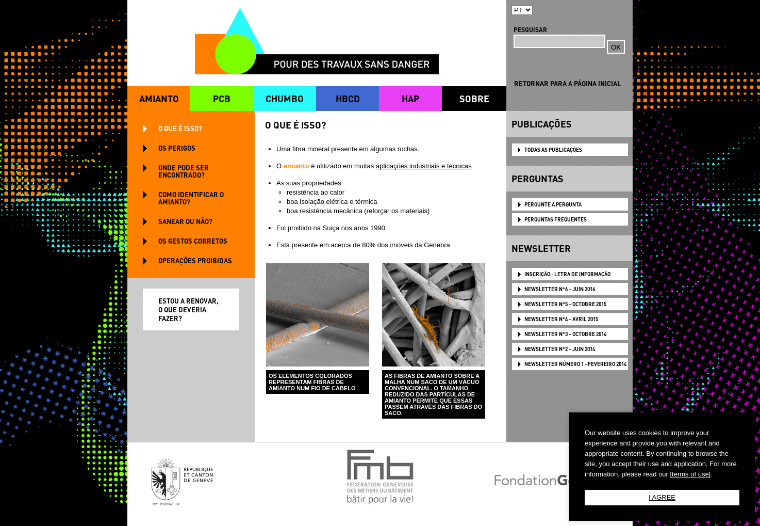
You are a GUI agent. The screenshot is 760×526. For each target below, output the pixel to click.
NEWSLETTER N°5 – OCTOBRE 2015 (565, 304)
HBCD (348, 98)
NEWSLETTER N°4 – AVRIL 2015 (561, 319)
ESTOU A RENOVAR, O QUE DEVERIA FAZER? (188, 309)
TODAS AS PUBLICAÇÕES (553, 150)
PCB (221, 98)
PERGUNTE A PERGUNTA (553, 204)
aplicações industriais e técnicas (424, 166)
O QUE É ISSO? (180, 128)
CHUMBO (285, 98)
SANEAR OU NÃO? (185, 221)
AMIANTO (159, 98)
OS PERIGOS (176, 148)
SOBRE (474, 98)
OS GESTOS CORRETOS (192, 240)
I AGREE (662, 497)
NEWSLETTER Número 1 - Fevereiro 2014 (575, 364)
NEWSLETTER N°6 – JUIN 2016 (559, 289)
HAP (410, 98)
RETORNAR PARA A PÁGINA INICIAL (567, 83)
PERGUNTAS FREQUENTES (555, 219)
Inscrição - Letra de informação (567, 274)
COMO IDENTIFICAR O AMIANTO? (191, 198)
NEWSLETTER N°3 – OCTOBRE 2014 (565, 334)
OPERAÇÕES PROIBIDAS (195, 260)
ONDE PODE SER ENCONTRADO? (183, 171)
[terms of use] (690, 474)
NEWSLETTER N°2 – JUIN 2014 (559, 349)
